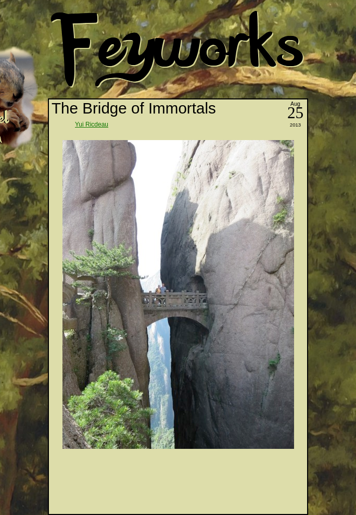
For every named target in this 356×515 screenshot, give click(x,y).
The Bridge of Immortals (134, 108)
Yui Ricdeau (91, 124)
